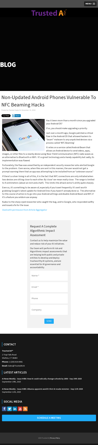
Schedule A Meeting (49, 418)
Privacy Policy (55, 438)
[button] (90, 3)
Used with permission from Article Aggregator (24, 209)
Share (16, 115)
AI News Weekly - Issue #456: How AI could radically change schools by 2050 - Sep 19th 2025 (42, 378)
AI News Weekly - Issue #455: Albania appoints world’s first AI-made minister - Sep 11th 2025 (42, 389)
